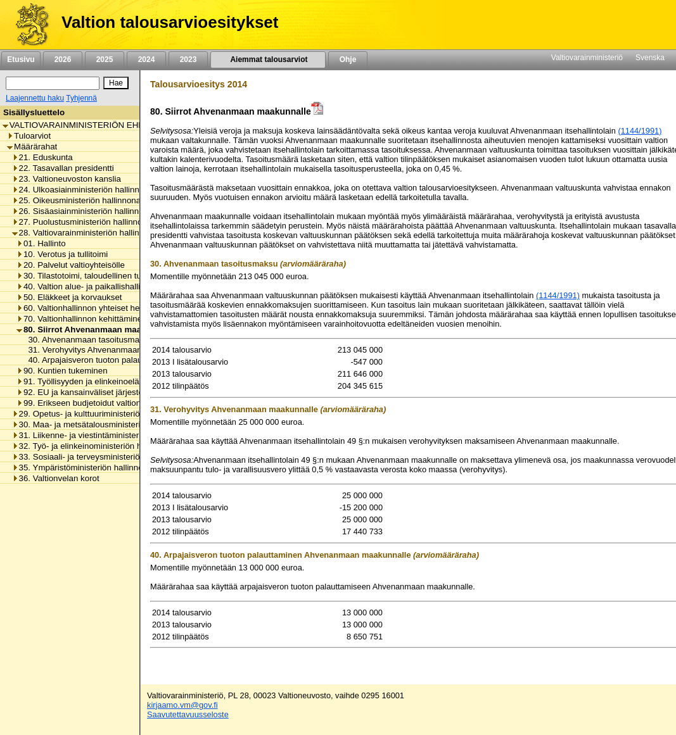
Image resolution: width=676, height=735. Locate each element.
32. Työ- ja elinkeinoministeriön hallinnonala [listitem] (97, 446)
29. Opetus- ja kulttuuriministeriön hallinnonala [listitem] (102, 413)
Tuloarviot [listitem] (29, 136)
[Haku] (52, 83)
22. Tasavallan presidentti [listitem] (63, 168)
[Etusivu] (27, 24)
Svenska (650, 57)
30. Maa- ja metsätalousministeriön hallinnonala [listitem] (105, 424)
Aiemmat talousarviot (268, 59)
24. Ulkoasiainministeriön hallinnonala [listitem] (86, 189)
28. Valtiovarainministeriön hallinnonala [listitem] (88, 232)
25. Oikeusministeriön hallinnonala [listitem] (80, 200)
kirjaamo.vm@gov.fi (182, 705)
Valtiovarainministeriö (587, 57)
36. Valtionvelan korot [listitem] (55, 478)
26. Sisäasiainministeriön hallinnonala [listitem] (86, 211)
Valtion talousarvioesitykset (169, 22)
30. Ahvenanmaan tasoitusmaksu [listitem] (86, 339)
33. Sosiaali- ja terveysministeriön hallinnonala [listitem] (102, 457)
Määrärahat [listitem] (32, 146)
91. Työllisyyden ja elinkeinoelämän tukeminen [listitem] (106, 381)
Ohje (347, 59)
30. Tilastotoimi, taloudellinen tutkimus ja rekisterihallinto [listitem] (124, 275)
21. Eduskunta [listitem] (42, 157)
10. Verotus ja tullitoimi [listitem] (62, 254)
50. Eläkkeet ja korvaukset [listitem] (69, 297)
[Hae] (116, 83)
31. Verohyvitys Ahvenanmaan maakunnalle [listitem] (106, 350)
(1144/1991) (639, 130)
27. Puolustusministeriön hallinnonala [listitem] (85, 222)
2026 (62, 59)
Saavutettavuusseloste (188, 714)
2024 (146, 59)
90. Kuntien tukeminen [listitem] (62, 370)
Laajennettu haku (35, 98)
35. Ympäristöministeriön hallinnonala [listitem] (85, 467)
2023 (188, 59)
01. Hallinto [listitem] (41, 243)
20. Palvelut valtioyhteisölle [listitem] (70, 265)
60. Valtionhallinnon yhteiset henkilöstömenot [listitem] (104, 308)
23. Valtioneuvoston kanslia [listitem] (66, 179)
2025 (104, 59)
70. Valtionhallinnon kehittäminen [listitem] (81, 319)
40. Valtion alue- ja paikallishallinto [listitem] (84, 286)
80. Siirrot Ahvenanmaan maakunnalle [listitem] (95, 329)
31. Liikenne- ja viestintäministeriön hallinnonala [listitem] (105, 435)
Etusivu (20, 59)
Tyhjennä (81, 98)
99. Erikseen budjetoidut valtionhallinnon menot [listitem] (108, 403)
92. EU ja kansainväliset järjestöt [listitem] (81, 392)
